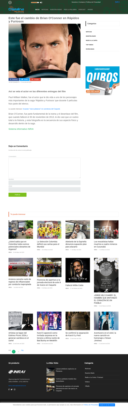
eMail (10, 186)
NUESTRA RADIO (91, 36)
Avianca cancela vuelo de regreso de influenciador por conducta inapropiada (19, 281)
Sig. (22, 350)
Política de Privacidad (93, 2)
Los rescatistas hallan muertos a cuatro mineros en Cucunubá (105, 244)
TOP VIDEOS (89, 44)
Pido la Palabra (70, 9)
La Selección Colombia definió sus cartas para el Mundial (48, 244)
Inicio (37, 9)
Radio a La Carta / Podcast (94, 377)
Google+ (35, 79)
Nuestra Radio (56, 9)
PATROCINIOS (90, 49)
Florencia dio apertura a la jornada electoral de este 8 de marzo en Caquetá (49, 282)
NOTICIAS (89, 32)
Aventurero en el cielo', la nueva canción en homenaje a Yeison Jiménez (105, 337)
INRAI (10, 252)
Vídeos (87, 382)
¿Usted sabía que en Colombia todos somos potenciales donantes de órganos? (19, 245)
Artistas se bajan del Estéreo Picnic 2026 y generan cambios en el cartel (18, 337)
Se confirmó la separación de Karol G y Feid (77, 334)
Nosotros (75, 2)
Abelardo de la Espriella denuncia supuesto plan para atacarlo (76, 244)
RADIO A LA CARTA (91, 40)
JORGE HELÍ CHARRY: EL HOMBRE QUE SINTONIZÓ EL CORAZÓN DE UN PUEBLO (105, 299)
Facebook (14, 79)
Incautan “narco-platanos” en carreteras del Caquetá (41, 109)
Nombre (11, 179)
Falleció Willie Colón (74, 285)
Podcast (82, 9)
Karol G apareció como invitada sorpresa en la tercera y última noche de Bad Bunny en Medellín (48, 337)
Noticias (45, 9)
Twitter (25, 79)
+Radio (90, 9)
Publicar (17, 195)
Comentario (12, 156)
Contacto (82, 2)
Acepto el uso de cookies (107, 405)
